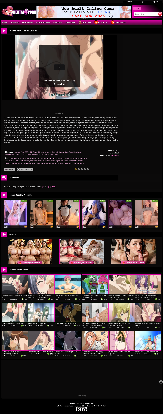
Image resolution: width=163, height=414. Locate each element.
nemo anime (42, 158)
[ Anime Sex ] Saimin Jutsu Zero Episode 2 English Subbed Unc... (146, 296)
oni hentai (41, 163)
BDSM (27, 152)
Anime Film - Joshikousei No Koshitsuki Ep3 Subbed (11, 353)
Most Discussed (43, 22)
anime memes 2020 (31, 163)
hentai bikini (68, 163)
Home (4, 22)
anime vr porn (55, 161)
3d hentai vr (65, 161)
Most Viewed (27, 22)
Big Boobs (33, 152)
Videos (137, 8)
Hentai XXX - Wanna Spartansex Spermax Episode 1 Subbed (39, 296)
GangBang (69, 152)
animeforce (13, 158)
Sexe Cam (84, 22)
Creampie (55, 152)
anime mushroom (44, 161)
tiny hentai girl (32, 161)
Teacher (50, 155)
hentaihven (60, 158)
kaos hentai (51, 158)
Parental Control (93, 406)
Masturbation (9, 155)
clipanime (33, 158)
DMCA (59, 406)
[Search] (145, 14)
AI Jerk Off (100, 22)
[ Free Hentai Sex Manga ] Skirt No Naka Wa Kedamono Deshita (94, 324)
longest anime (51, 163)
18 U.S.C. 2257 (80, 406)
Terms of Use (68, 406)
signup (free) (51, 187)
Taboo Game (118, 22)
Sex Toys (44, 155)
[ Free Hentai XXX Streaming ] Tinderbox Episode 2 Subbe (92, 353)
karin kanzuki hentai (12, 161)
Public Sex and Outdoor (23, 155)
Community (70, 22)
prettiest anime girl (16, 163)
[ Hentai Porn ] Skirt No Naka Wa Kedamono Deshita (120, 324)
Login (142, 2)
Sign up (129, 2)
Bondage (48, 152)
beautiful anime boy (80, 158)
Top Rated (14, 22)
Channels (57, 22)
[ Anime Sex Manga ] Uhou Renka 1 (14, 323)
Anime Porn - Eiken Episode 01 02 (147, 352)
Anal (22, 152)
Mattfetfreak (114, 155)
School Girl (36, 155)
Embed (9, 169)
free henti (60, 163)
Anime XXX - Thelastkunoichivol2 (66, 323)
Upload (155, 2)
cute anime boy (78, 163)
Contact (103, 406)
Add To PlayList (25, 169)
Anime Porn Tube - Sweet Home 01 (40, 352)
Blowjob (41, 152)
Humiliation (77, 152)
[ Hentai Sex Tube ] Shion (37, 323)
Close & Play (59, 84)
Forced (61, 152)
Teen (56, 155)
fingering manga (23, 158)
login (42, 187)
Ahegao (17, 152)
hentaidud (23, 161)
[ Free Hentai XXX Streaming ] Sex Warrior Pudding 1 (94, 296)
